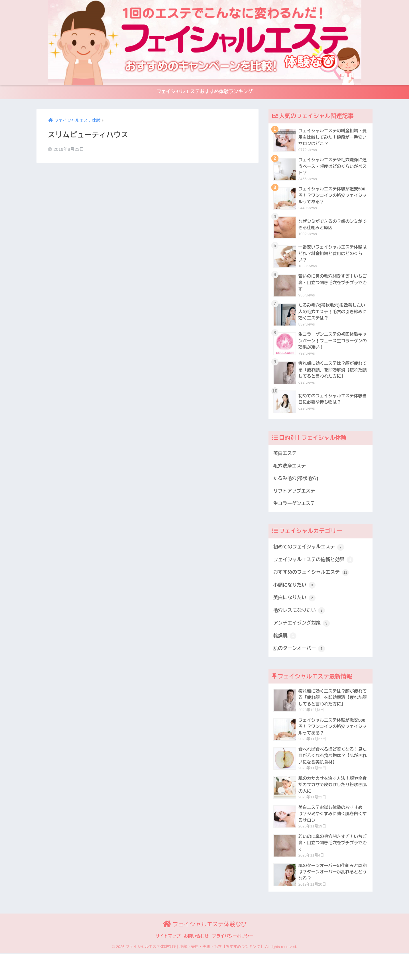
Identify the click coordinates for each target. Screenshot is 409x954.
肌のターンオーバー (299, 649)
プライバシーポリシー (232, 937)
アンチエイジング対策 (301, 624)
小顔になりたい (294, 586)
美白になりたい (294, 598)
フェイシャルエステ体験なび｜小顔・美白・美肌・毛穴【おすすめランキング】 (194, 948)
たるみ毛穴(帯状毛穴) (296, 479)
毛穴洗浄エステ (289, 466)
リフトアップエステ (294, 491)
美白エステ (285, 453)
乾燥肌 (285, 637)
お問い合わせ (196, 937)
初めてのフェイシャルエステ (309, 547)
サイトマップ (168, 937)
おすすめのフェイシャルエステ (311, 573)
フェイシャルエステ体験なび (204, 925)
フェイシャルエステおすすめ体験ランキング (204, 92)
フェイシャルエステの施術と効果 (313, 560)
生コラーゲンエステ (294, 504)
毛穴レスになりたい (299, 611)
